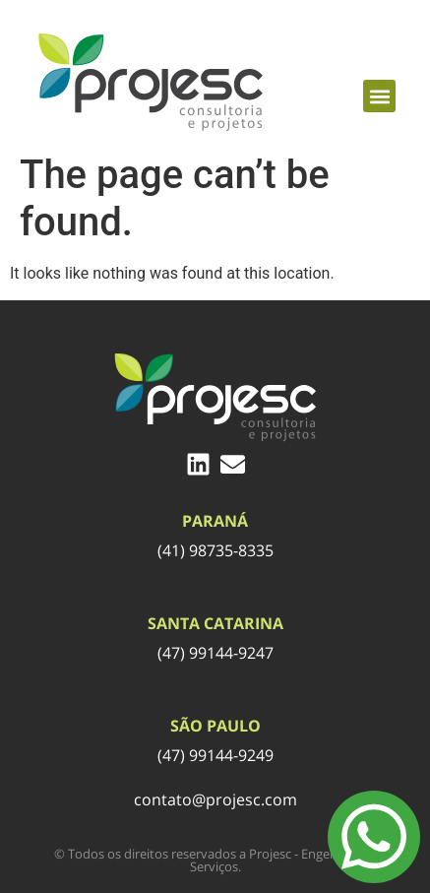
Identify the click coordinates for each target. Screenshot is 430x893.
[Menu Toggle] (374, 837)
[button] (379, 96)
